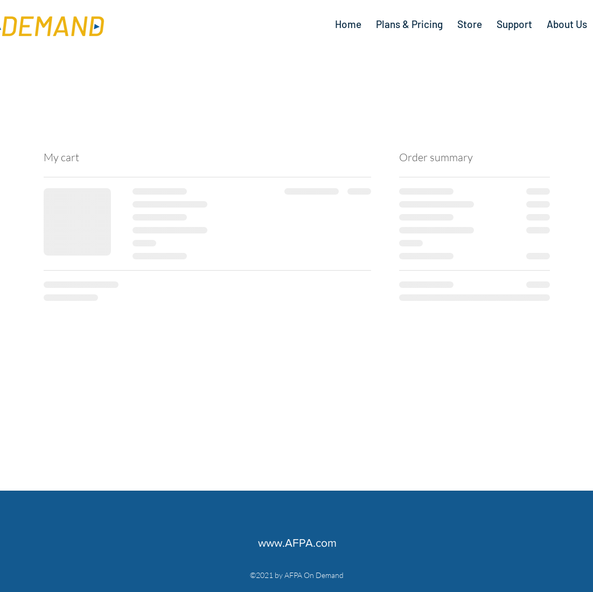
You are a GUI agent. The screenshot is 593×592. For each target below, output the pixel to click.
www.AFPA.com (297, 542)
